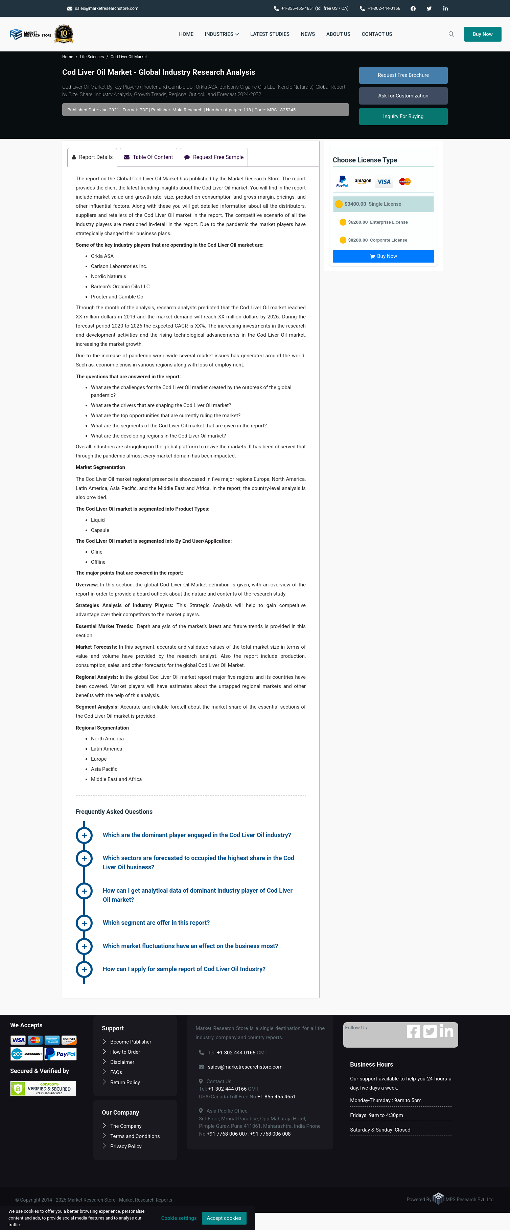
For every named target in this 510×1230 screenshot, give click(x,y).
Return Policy (121, 1082)
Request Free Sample (216, 157)
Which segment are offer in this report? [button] (156, 922)
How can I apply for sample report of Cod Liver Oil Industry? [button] (184, 969)
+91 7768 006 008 (270, 1134)
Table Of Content (149, 157)
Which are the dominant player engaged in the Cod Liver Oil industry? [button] (197, 834)
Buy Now (483, 34)
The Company (121, 1126)
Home (186, 34)
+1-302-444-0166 (380, 8)
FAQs (112, 1072)
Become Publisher (126, 1042)
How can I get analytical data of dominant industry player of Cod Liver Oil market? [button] (198, 895)
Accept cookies (224, 1218)
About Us (338, 34)
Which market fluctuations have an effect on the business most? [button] (190, 945)
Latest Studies (269, 34)
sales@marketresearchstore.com (102, 8)
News (308, 34)
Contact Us (377, 34)
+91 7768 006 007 (227, 1134)
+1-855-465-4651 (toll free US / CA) (311, 8)
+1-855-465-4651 (276, 1097)
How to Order (121, 1052)
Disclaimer (118, 1062)
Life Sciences (92, 56)
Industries (222, 34)
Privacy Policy (121, 1146)
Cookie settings (179, 1218)
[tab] (204, 836)
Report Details (92, 157)
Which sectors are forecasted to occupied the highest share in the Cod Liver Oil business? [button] (198, 863)
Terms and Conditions (131, 1136)
